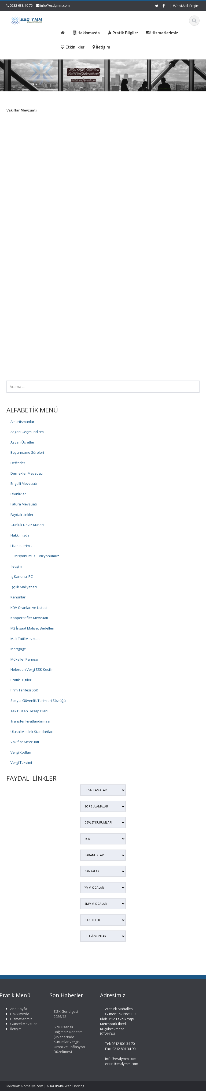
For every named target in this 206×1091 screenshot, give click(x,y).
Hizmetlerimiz (21, 545)
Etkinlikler (18, 493)
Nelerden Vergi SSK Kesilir (31, 669)
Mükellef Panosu (24, 659)
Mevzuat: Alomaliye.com (24, 1086)
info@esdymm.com (55, 5)
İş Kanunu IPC (21, 576)
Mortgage (18, 648)
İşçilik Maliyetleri (23, 586)
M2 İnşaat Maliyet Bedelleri (32, 628)
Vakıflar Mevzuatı (24, 741)
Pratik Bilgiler (20, 679)
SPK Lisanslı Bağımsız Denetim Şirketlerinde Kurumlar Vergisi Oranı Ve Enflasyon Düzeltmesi (67, 1039)
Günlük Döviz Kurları (27, 524)
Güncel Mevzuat (21, 1023)
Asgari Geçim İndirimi (27, 431)
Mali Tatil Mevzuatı (25, 638)
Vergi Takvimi (21, 762)
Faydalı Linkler (22, 514)
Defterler (17, 462)
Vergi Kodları (20, 752)
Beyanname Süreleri (27, 452)
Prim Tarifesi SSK (24, 690)
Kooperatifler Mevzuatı (29, 617)
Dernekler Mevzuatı (26, 473)
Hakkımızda (20, 535)
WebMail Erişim (186, 5)
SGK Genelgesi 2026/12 (64, 1014)
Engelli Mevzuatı (23, 483)
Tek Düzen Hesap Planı (29, 711)
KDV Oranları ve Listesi (28, 607)
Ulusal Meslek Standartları (31, 731)
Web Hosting (74, 1086)
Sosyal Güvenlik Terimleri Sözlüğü (38, 700)
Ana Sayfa (16, 1008)
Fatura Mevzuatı (23, 504)
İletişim (16, 566)
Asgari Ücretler (22, 442)
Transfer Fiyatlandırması (30, 721)
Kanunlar (17, 597)
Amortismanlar (22, 421)
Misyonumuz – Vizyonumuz (36, 555)
